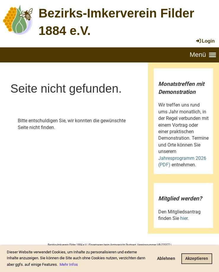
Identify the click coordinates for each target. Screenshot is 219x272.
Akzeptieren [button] (196, 258)
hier (184, 218)
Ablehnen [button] (166, 258)
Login (205, 41)
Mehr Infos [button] (69, 264)
